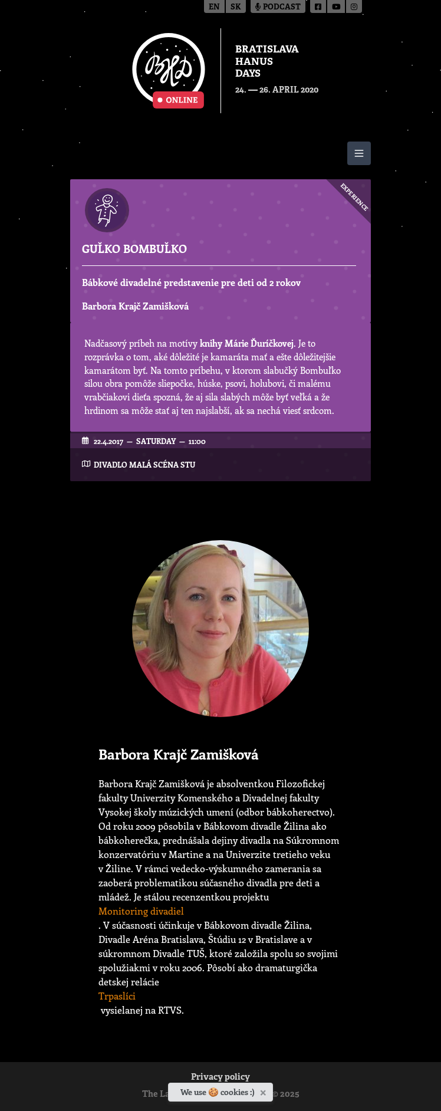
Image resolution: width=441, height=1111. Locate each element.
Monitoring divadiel (141, 911)
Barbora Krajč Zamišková (135, 306)
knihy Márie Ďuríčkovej (247, 343)
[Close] (264, 1090)
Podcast (278, 7)
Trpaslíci (117, 996)
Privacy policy (220, 1077)
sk (236, 7)
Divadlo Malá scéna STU (144, 464)
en (214, 7)
